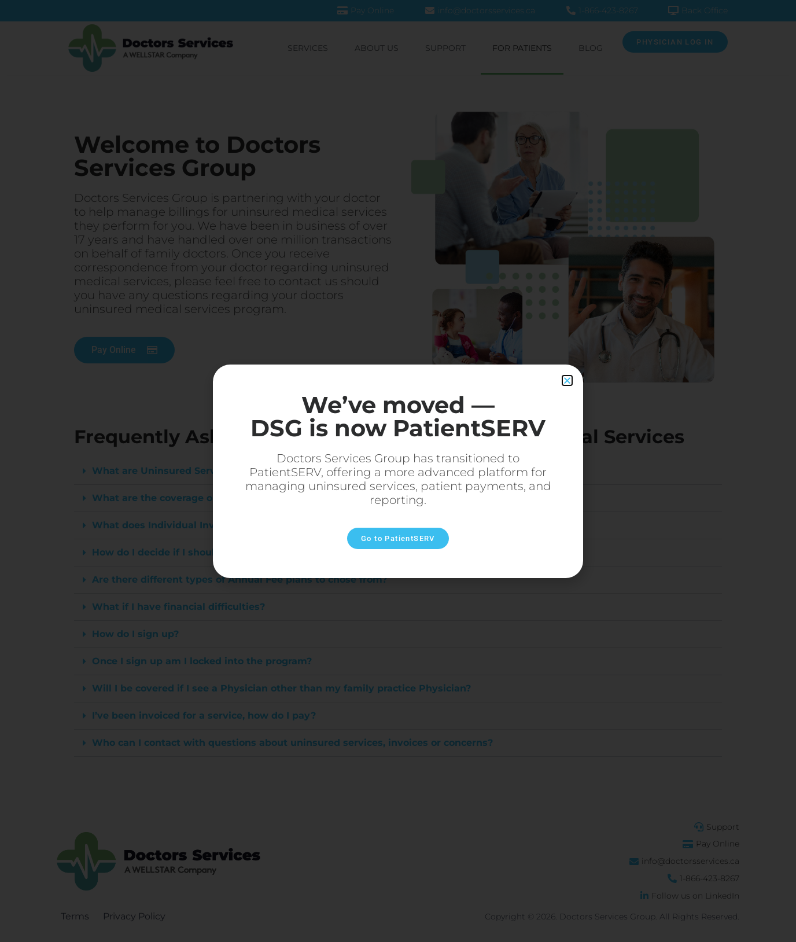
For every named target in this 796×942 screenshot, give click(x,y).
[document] (398, 471)
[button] (567, 380)
